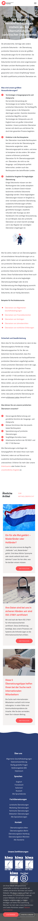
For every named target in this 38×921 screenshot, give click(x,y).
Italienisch (19, 787)
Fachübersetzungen (18, 799)
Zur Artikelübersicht (26, 495)
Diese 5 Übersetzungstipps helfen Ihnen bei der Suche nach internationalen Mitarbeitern (18, 687)
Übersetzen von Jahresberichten (16, 323)
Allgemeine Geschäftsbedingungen (19, 758)
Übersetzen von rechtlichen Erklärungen (19, 327)
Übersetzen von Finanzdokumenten (18, 315)
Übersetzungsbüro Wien (19, 827)
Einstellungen (27, 915)
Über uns (18, 753)
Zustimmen (10, 915)
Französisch (19, 784)
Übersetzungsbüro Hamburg (19, 833)
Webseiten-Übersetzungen (19, 813)
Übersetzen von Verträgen (14, 319)
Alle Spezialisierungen (19, 816)
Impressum (19, 771)
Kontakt (18, 822)
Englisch (19, 781)
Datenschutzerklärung (19, 762)
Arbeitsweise (6, 466)
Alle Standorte (19, 839)
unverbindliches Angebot (10, 470)
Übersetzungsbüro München (19, 836)
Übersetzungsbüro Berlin (19, 830)
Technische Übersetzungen (19, 810)
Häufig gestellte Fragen (19, 765)
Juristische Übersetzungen (19, 804)
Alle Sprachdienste (19, 794)
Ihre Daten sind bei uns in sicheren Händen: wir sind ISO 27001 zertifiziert (18, 611)
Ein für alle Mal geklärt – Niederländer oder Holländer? (18, 538)
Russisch (19, 791)
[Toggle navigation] (35, 3)
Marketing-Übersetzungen (19, 807)
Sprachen (18, 776)
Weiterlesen (24, 569)
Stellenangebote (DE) (19, 768)
